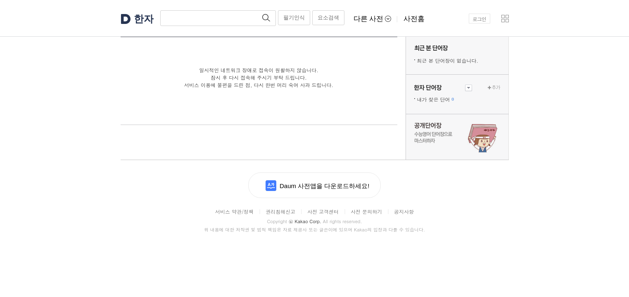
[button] (505, 19)
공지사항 (404, 211)
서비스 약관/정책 (234, 211)
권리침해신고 (280, 211)
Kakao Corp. (305, 221)
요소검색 (328, 17)
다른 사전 (373, 19)
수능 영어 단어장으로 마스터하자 (457, 137)
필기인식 (294, 17)
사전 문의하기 (366, 211)
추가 (496, 87)
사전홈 (414, 19)
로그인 (479, 18)
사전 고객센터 (323, 211)
